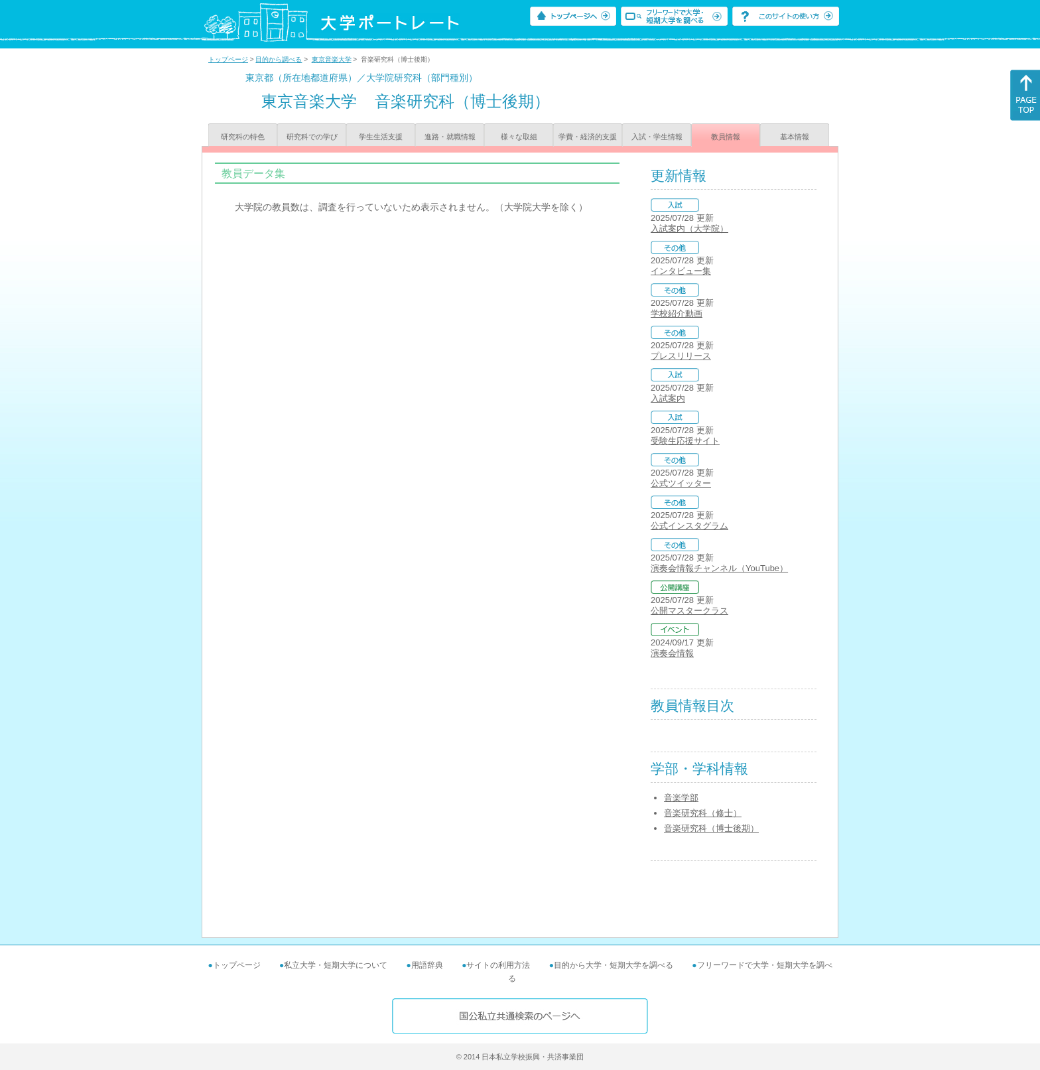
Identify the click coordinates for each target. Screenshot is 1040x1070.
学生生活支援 (381, 137)
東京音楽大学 (332, 59)
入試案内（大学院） (689, 229)
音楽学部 (681, 798)
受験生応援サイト (685, 441)
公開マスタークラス (689, 611)
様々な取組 (519, 137)
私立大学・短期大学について (335, 965)
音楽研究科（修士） (703, 813)
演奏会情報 (672, 653)
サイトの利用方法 (498, 965)
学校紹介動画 (676, 313)
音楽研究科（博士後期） (711, 828)
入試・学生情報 (656, 137)
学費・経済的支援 (587, 137)
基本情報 (794, 137)
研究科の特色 (243, 137)
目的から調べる (278, 59)
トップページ (228, 59)
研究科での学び (312, 137)
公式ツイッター (681, 483)
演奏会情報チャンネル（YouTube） (719, 568)
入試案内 (668, 398)
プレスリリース (681, 356)
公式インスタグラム (689, 526)
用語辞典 (427, 965)
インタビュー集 (681, 271)
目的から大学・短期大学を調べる (613, 965)
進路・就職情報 (450, 137)
